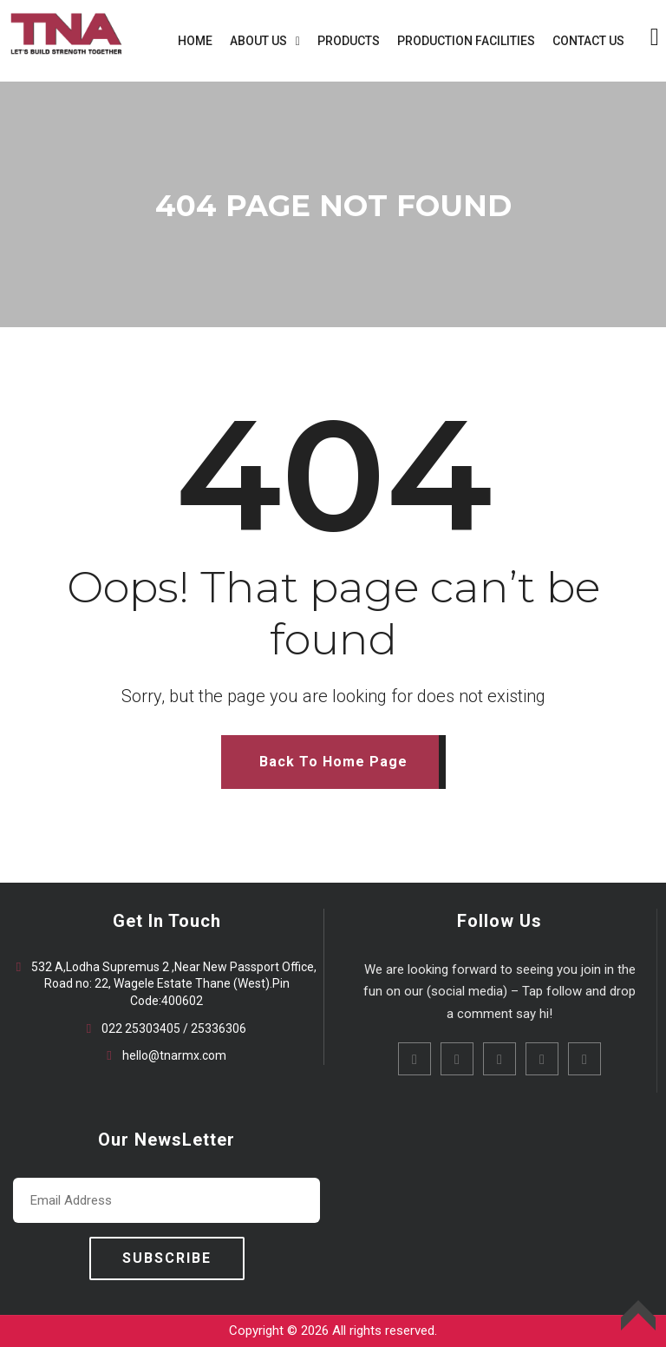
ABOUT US (258, 41)
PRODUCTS (348, 41)
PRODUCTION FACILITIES (466, 41)
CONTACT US (588, 41)
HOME (195, 41)
